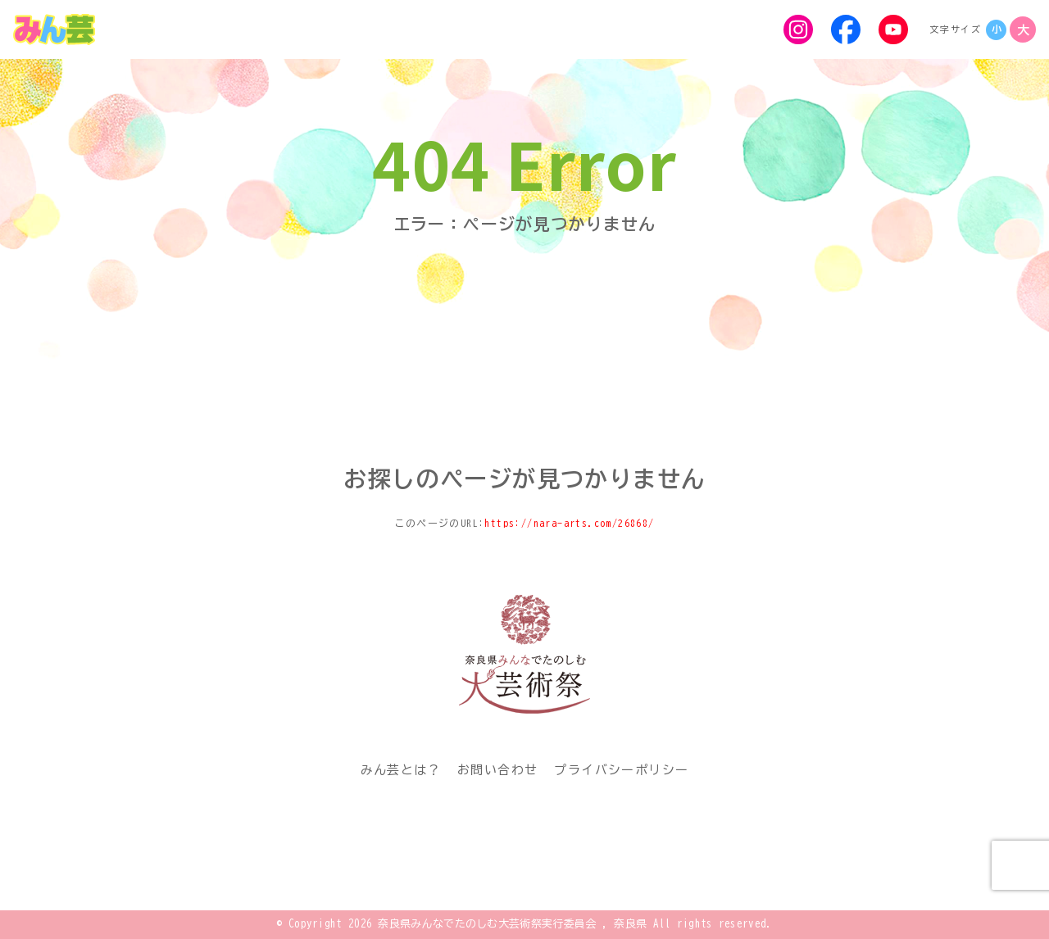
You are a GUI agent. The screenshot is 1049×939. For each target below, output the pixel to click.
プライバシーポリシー (621, 770)
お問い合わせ (497, 770)
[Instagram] (798, 29)
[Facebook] (846, 29)
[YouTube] (893, 29)
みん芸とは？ (401, 770)
